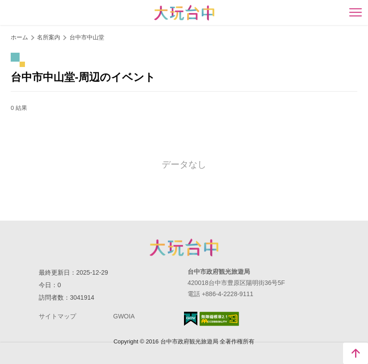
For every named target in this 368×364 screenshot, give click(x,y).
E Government (190, 319)
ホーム (19, 37)
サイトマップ (57, 316)
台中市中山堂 (87, 37)
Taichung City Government (184, 247)
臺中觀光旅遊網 (184, 13)
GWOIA (124, 316)
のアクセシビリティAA (219, 319)
